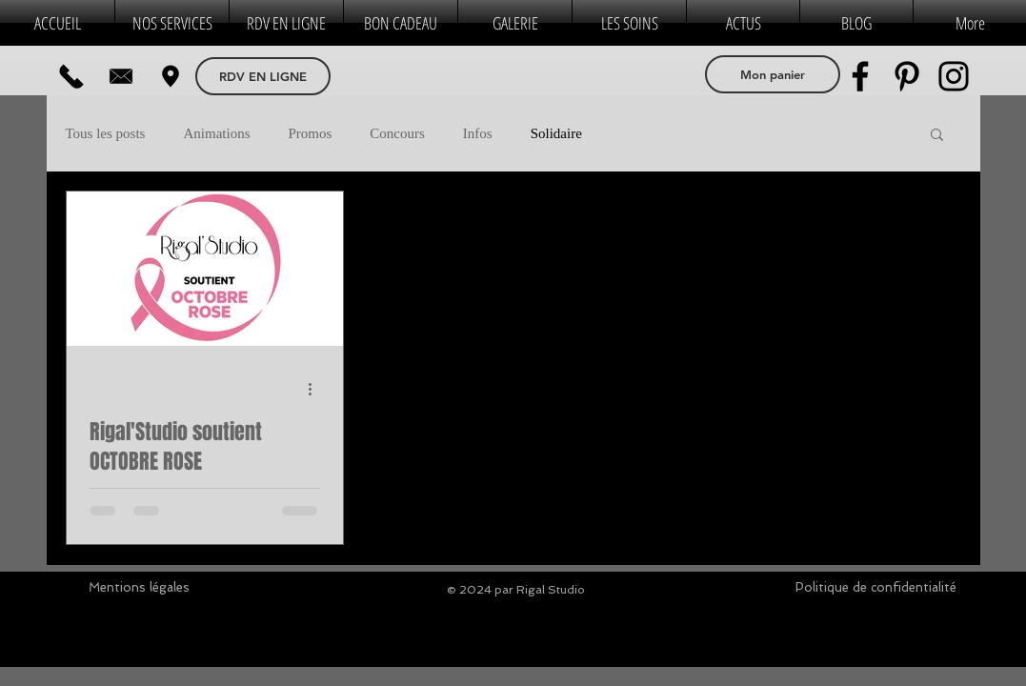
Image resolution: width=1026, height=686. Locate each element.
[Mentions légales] (139, 587)
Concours (397, 133)
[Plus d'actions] (317, 388)
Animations (216, 133)
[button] (937, 136)
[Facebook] (860, 76)
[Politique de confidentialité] (876, 587)
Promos (310, 133)
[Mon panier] (772, 74)
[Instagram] (954, 76)
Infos (478, 133)
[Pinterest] (907, 76)
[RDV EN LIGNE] (263, 76)
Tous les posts (106, 133)
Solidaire (556, 133)
